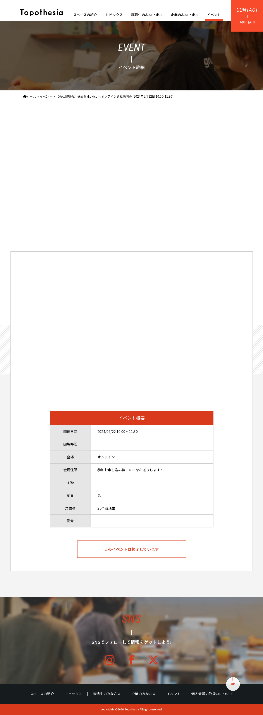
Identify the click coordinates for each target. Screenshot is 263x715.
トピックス (114, 14)
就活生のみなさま (107, 694)
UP (231, 681)
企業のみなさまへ (185, 14)
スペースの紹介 (85, 14)
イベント (214, 14)
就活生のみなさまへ (147, 14)
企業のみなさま (143, 694)
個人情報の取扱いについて (212, 694)
